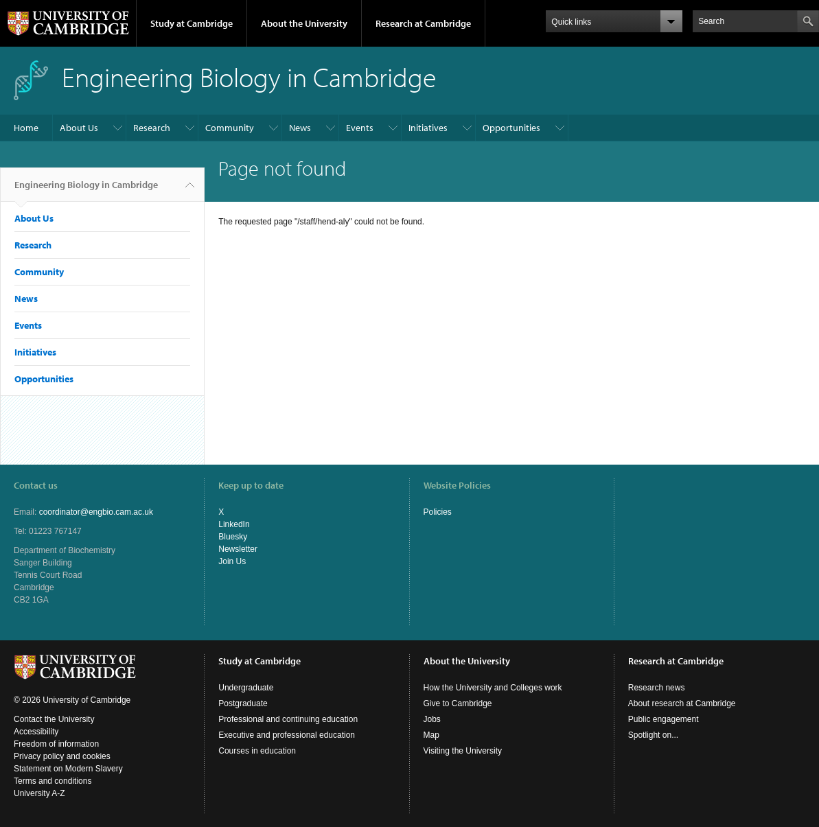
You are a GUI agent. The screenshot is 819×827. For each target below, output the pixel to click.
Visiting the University (463, 751)
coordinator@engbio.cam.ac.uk (96, 512)
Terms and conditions (52, 781)
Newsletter (237, 549)
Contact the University (54, 719)
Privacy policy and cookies (62, 756)
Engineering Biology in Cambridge (86, 190)
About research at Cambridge (682, 703)
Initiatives (428, 127)
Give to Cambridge (458, 703)
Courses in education (257, 751)
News (300, 127)
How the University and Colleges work (493, 687)
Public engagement (663, 719)
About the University (304, 23)
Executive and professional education (286, 735)
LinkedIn (233, 524)
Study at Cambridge (191, 23)
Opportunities (511, 127)
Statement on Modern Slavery (68, 768)
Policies (438, 512)
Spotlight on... (653, 735)
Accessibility (36, 731)
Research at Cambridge (423, 23)
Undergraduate (245, 687)
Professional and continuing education (288, 719)
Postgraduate (242, 703)
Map (431, 735)
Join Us (232, 561)
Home (26, 127)
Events (359, 127)
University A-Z (39, 793)
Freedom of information (56, 744)
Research (151, 127)
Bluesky (232, 536)
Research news (656, 687)
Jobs (432, 719)
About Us (79, 127)
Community (229, 127)
